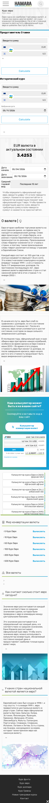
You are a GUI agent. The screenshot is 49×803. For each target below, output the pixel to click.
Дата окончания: (7, 175)
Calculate (24, 71)
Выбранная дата (8, 106)
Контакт (24, 798)
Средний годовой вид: (5, 184)
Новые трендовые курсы (24, 794)
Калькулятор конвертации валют (25, 426)
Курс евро (25, 783)
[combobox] (24, 47)
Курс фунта (24, 779)
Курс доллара (24, 787)
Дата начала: (5, 168)
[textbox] (24, 47)
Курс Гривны (24, 791)
